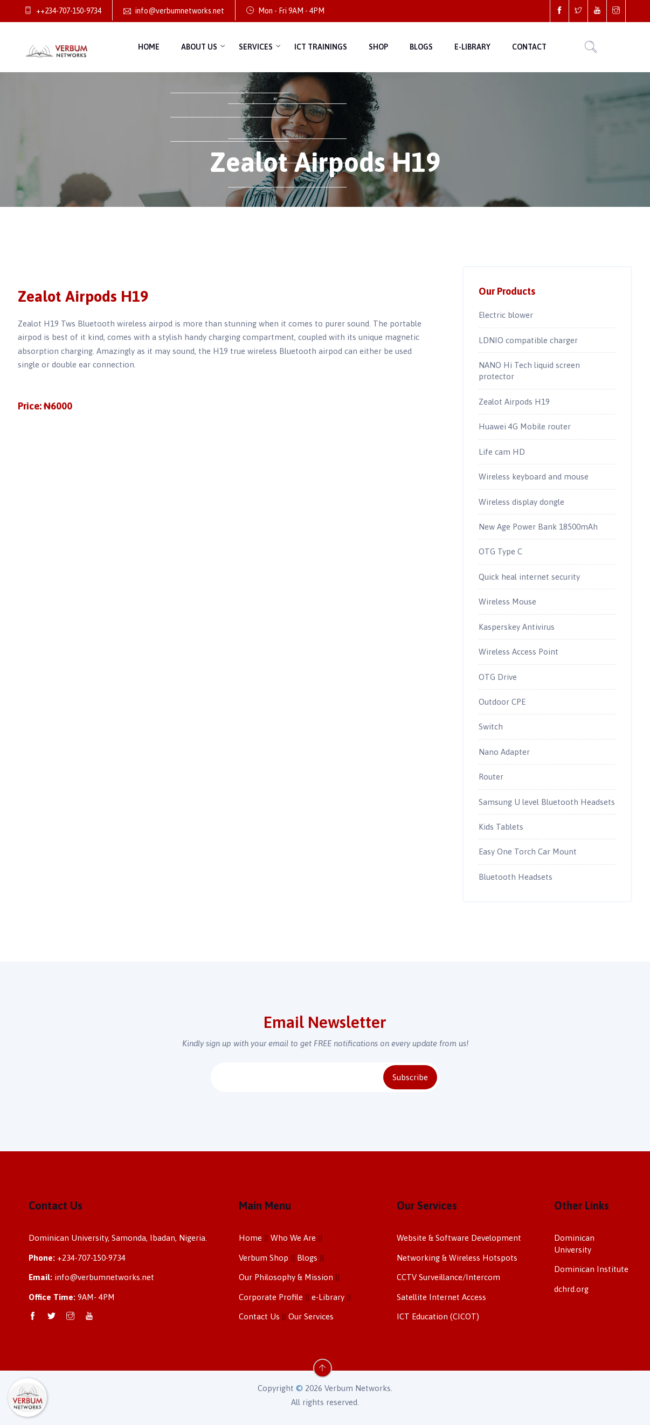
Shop (378, 47)
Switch (491, 726)
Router (491, 776)
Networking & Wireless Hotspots (457, 1257)
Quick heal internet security (529, 576)
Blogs (421, 47)
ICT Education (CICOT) (438, 1316)
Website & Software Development (459, 1237)
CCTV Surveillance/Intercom (448, 1277)
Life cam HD (502, 451)
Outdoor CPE (502, 701)
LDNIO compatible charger (528, 340)
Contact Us (259, 1316)
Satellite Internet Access (441, 1297)
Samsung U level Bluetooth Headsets (547, 802)
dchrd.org (571, 1289)
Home (149, 47)
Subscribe (410, 1077)
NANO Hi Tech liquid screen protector (529, 370)
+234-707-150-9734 (91, 1257)
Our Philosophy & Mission (286, 1277)
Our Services (311, 1316)
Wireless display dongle (521, 501)
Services (256, 47)
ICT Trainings (320, 47)
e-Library (472, 47)
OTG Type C (500, 551)
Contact (529, 47)
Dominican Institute (591, 1269)
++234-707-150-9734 (62, 10)
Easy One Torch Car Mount (528, 851)
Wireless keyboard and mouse (534, 476)
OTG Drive (498, 677)
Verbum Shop (263, 1257)
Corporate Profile (271, 1297)
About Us (199, 47)
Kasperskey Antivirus (517, 626)
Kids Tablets (501, 826)
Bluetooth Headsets (515, 876)
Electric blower (506, 314)
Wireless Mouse (507, 601)
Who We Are (293, 1237)
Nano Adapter (504, 751)
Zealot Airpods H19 (514, 401)
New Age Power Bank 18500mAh (538, 526)
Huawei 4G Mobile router (525, 426)
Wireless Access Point (518, 651)
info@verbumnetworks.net (173, 10)
